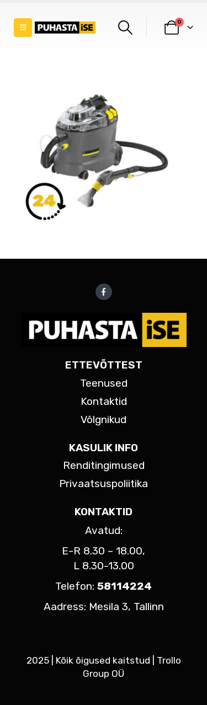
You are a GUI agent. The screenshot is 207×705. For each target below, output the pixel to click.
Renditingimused (104, 465)
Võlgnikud (103, 419)
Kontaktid (104, 401)
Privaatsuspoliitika (103, 483)
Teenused (104, 383)
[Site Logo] (65, 28)
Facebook (103, 292)
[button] (23, 27)
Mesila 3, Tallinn (126, 606)
